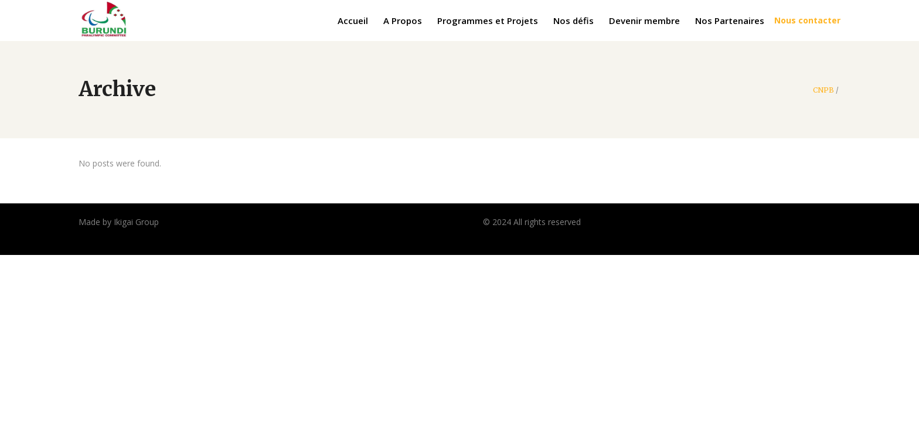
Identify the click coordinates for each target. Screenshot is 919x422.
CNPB (823, 90)
